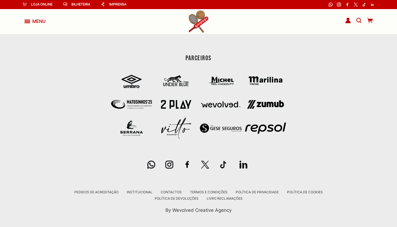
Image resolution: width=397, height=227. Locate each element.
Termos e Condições (208, 192)
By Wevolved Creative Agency (198, 210)
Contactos (171, 192)
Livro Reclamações (225, 198)
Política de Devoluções (176, 198)
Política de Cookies (305, 192)
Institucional (139, 192)
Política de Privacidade (257, 192)
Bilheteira (76, 4)
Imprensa (113, 4)
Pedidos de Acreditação (96, 192)
